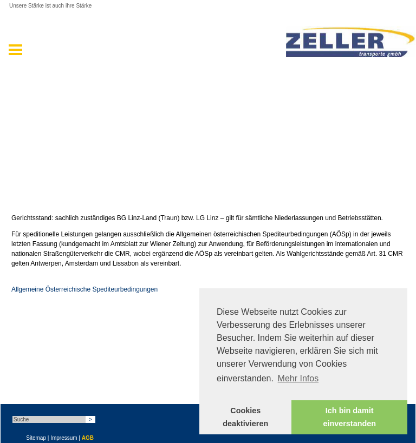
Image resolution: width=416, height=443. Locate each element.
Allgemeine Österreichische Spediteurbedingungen (84, 289)
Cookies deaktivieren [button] (245, 417)
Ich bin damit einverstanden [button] (349, 417)
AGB (88, 438)
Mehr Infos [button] (298, 378)
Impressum (63, 438)
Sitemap (36, 438)
